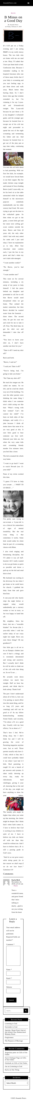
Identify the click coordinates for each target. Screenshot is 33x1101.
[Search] (26, 1011)
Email (9, 978)
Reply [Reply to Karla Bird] (16, 886)
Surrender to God (11, 1027)
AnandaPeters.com (9, 3)
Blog (13, 13)
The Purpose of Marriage (14, 1041)
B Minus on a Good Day (13, 19)
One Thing (15, 1070)
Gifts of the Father (20, 1063)
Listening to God (11, 1023)
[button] (28, 3)
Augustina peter (10, 1052)
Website (9, 987)
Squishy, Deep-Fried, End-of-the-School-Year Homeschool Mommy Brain (15, 1032)
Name (9, 969)
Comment (10, 944)
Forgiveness (9, 1037)
